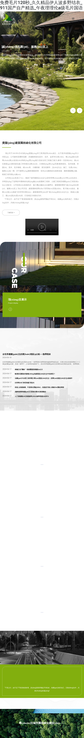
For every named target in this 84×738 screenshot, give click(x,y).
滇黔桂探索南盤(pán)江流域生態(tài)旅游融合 (30, 392)
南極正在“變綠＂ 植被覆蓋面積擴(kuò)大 (29, 369)
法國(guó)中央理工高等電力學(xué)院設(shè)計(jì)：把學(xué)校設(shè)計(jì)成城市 (43, 378)
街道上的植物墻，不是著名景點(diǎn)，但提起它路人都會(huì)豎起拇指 (39, 387)
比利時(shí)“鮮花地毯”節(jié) (24, 383)
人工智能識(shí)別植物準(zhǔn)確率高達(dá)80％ (32, 396)
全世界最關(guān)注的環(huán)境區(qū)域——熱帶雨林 (26, 354)
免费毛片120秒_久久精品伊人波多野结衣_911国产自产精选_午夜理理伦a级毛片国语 (41, 5)
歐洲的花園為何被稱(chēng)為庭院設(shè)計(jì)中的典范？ (35, 374)
